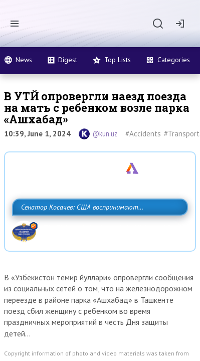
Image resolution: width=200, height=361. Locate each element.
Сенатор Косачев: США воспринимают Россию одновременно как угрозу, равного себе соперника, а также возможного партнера (98, 229)
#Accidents (143, 133)
